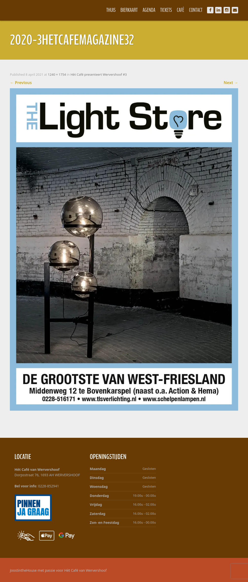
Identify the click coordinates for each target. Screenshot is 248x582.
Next (231, 82)
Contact (195, 10)
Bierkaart (129, 10)
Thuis (110, 10)
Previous (21, 82)
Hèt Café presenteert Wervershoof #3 (99, 74)
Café (180, 10)
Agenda (149, 10)
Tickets (166, 10)
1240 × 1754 (57, 74)
